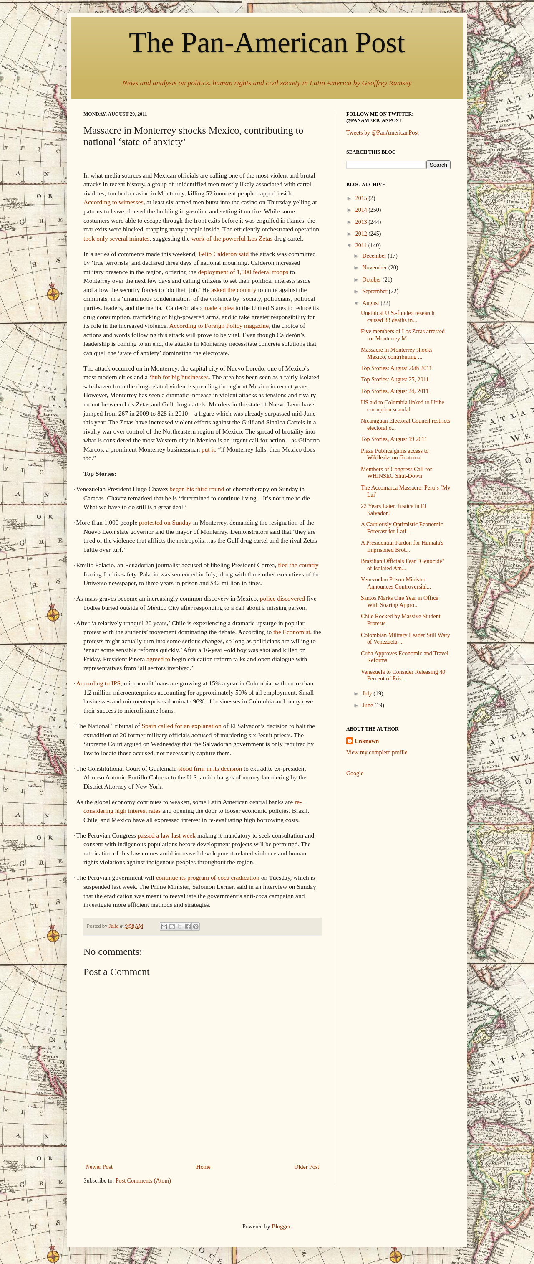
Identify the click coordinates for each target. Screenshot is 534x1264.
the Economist (291, 631)
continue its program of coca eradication (207, 877)
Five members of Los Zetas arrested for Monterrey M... (403, 335)
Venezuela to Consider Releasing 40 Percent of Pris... (403, 675)
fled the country (298, 565)
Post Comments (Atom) (143, 1181)
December (375, 256)
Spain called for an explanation (182, 725)
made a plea (218, 307)
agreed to (158, 658)
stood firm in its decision (210, 768)
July (367, 693)
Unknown (367, 741)
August (371, 303)
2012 (362, 234)
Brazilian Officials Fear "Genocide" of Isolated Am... (402, 564)
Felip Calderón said (224, 253)
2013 (362, 222)
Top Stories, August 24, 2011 (395, 391)
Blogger (281, 1226)
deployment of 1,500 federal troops (243, 271)
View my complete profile (377, 752)
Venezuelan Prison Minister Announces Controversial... (396, 583)
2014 (362, 210)
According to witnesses (113, 202)
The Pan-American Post (267, 42)
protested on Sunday (165, 522)
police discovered (282, 598)
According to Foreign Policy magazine (219, 325)
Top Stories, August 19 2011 (394, 439)
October (372, 280)
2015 (362, 198)
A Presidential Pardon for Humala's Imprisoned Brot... (402, 546)
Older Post (307, 1167)
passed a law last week (167, 835)
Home (203, 1167)
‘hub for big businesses (179, 377)
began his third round (196, 488)
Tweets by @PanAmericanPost (382, 132)
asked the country (234, 289)
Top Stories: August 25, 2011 (395, 379)
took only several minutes (116, 238)
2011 (361, 245)
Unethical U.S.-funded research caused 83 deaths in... (397, 316)
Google (354, 773)
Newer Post (99, 1167)
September (375, 291)
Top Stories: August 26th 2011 (396, 368)
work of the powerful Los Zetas (231, 238)
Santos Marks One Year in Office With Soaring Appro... (399, 601)
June (368, 705)
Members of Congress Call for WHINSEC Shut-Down (396, 473)
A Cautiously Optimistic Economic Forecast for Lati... (402, 528)
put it (208, 449)
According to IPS (98, 683)
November (375, 267)
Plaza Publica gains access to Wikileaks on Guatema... (395, 454)
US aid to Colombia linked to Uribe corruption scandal (402, 406)
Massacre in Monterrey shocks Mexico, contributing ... (396, 353)
